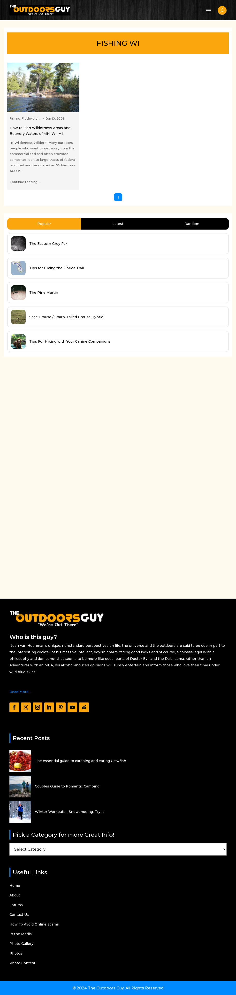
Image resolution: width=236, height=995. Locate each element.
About (14, 895)
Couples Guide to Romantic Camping (67, 786)
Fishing (15, 118)
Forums (16, 905)
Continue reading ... (25, 182)
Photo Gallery (21, 944)
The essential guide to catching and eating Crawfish (80, 761)
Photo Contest (22, 963)
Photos (15, 954)
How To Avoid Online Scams (34, 924)
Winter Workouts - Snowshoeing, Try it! (70, 812)
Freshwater (30, 118)
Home (14, 886)
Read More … (20, 692)
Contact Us (19, 915)
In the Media (20, 934)
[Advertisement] (40, 473)
